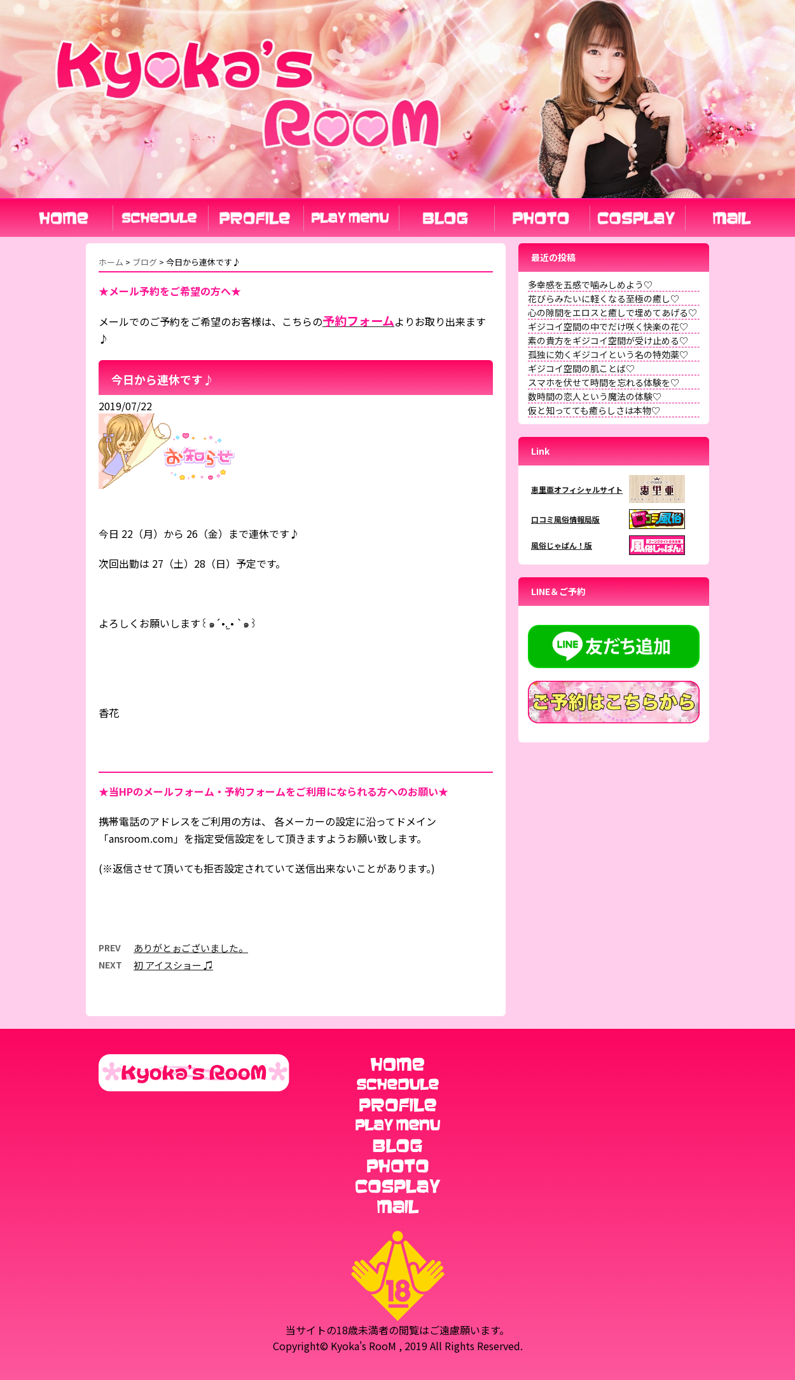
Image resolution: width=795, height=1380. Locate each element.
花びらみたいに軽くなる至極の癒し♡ (603, 298)
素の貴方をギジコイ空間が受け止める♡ (608, 340)
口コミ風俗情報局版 (565, 519)
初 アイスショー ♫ (173, 965)
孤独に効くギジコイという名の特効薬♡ (608, 354)
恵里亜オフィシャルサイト (577, 489)
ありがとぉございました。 (191, 948)
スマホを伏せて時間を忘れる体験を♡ (603, 382)
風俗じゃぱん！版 (561, 545)
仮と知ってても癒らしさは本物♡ (594, 410)
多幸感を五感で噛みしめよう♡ (590, 284)
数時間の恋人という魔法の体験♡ (594, 396)
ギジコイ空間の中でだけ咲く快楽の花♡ (608, 326)
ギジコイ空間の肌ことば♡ (581, 368)
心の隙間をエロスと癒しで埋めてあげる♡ (612, 312)
